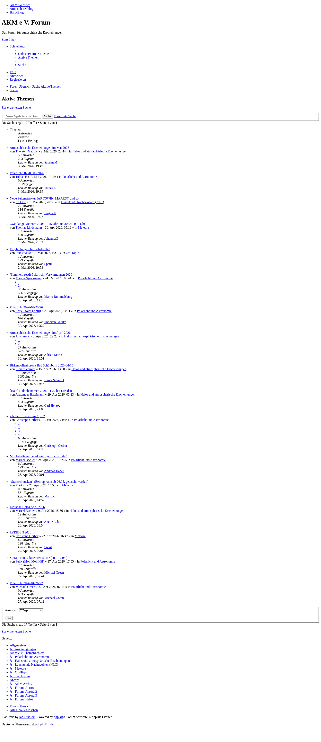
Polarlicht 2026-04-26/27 (26, 583)
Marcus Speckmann (29, 278)
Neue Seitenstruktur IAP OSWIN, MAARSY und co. (44, 198)
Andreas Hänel (54, 471)
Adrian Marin (53, 354)
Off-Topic (72, 253)
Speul (48, 264)
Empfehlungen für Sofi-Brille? (30, 249)
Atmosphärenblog (21, 8)
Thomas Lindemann (29, 227)
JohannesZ (51, 238)
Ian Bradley (27, 717)
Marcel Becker (25, 460)
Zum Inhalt (9, 39)
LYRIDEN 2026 (20, 532)
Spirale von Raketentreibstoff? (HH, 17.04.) (38, 557)
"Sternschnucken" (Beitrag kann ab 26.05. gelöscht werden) (49, 481)
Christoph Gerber (27, 420)
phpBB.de (46, 724)
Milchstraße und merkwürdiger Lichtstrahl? (38, 456)
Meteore (83, 227)
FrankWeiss (23, 253)
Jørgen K (50, 213)
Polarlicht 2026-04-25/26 (26, 307)
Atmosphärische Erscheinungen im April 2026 (40, 332)
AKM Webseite (20, 5)
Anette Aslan (52, 521)
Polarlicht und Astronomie (79, 176)
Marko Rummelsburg (58, 296)
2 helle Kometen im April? (27, 416)
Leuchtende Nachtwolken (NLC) (82, 202)
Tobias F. (21, 176)
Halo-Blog (17, 12)
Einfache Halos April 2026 (27, 507)
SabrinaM (50, 162)
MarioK (21, 485)
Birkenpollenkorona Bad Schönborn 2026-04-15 (41, 365)
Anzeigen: (24, 610)
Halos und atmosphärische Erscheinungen (99, 151)
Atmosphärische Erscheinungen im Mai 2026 (39, 147)
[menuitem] (34, 53)
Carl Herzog (52, 405)
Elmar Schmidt (25, 369)
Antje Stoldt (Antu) (28, 311)
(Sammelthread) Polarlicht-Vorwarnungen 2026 (41, 274)
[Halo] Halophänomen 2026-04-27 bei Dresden (41, 390)
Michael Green (54, 572)
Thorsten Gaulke (26, 151)
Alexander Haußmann (29, 394)
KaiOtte (21, 202)
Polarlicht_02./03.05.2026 (27, 173)
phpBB (58, 717)
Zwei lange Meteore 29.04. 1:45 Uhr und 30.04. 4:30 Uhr (47, 224)
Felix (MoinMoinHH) (30, 561)
